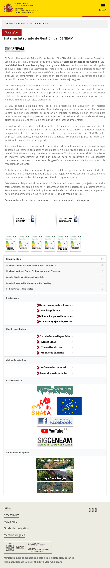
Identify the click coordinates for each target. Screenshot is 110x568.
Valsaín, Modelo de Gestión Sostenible (25, 277)
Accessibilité (11, 515)
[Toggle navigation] (101, 8)
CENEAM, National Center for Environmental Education (33, 271)
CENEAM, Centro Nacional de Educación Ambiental (31, 265)
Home (9, 23)
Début (8, 508)
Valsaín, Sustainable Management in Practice (28, 282)
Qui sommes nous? (38, 23)
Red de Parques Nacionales (19, 288)
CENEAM (20, 23)
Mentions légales (14, 535)
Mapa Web (10, 521)
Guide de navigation (16, 528)
